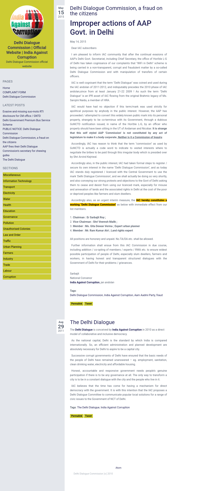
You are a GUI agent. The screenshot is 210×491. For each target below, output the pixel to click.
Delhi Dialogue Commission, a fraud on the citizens (116, 11)
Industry (8, 258)
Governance (10, 216)
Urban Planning (12, 246)
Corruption (9, 276)
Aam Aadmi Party (144, 295)
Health (7, 205)
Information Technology (17, 181)
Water (6, 199)
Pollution (8, 223)
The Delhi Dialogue (92, 322)
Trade (6, 264)
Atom (118, 467)
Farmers (8, 253)
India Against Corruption (118, 295)
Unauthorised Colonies (16, 228)
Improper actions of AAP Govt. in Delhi (110, 28)
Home (6, 88)
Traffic (7, 241)
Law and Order (12, 234)
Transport (9, 187)
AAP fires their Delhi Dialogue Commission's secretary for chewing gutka (24, 151)
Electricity (9, 193)
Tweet (88, 303)
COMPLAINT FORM (14, 92)
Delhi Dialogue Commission (86, 295)
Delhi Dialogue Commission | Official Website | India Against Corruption (26, 50)
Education (9, 211)
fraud (159, 295)
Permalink (76, 303)
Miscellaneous (12, 175)
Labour (7, 270)
